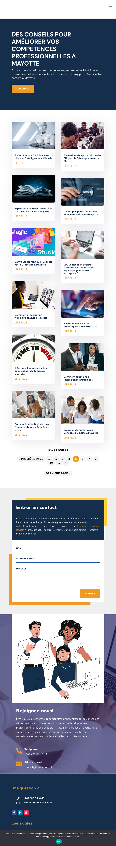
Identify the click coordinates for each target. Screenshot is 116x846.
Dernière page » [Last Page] (58, 473)
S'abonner (22, 88)
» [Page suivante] (65, 463)
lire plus (20, 163)
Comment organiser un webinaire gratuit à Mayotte (30, 316)
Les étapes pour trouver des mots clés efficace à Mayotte (80, 213)
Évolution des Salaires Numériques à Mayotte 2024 (80, 325)
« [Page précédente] (49, 459)
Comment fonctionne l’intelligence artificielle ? (78, 378)
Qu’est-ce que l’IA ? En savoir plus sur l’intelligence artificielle (33, 157)
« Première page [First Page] (31, 459)
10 (51, 463)
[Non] (112, 837)
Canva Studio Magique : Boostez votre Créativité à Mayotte (33, 263)
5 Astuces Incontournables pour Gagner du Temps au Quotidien (30, 370)
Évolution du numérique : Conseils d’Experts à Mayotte (80, 431)
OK (58, 841)
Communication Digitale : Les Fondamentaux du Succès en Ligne (31, 427)
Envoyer (90, 593)
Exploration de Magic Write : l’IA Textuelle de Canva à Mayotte (33, 210)
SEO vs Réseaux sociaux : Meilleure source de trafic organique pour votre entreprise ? (78, 269)
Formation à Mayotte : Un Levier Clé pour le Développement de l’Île (82, 158)
